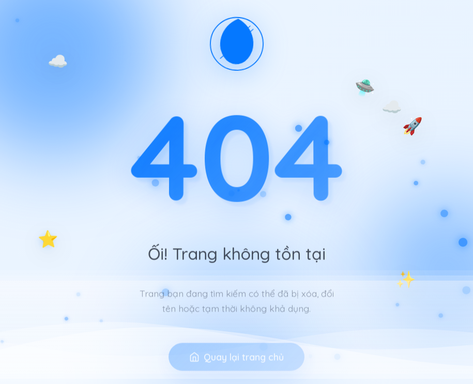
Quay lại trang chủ (236, 364)
